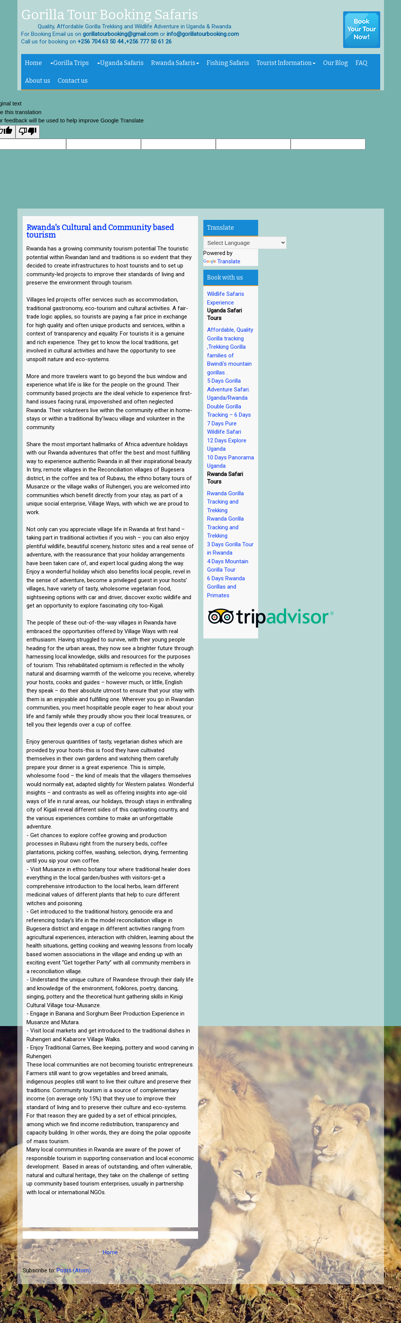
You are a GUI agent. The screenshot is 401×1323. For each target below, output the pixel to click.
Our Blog (335, 62)
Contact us (73, 80)
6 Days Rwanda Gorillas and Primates (226, 587)
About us (37, 80)
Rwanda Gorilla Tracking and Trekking (225, 502)
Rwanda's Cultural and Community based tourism (100, 231)
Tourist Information (286, 62)
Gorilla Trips (69, 62)
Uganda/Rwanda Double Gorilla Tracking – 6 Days (229, 406)
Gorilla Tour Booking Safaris (109, 15)
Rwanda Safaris (175, 62)
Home (33, 62)
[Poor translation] (27, 132)
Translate (221, 261)
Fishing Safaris (228, 62)
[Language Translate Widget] (244, 242)
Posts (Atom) (74, 1270)
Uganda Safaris (120, 62)
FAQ (361, 62)
